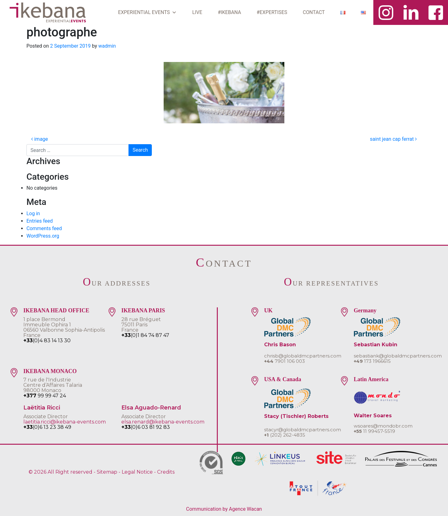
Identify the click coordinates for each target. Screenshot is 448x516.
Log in (33, 213)
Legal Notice (137, 472)
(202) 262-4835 (284, 435)
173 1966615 (372, 361)
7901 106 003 (284, 361)
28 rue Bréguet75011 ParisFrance (141, 324)
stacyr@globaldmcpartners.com (302, 430)
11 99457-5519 (374, 431)
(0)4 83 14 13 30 (47, 340)
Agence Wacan (245, 509)
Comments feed (44, 228)
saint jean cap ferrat (393, 139)
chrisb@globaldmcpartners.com (302, 356)
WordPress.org (42, 236)
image (39, 139)
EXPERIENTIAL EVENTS (147, 12)
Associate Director (45, 416)
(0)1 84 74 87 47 (145, 335)
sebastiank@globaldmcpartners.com (398, 356)
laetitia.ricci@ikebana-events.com (64, 422)
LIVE (197, 12)
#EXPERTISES (272, 12)
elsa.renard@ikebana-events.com (162, 422)
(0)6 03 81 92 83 (145, 427)
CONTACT (314, 12)
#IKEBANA (229, 12)
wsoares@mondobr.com (383, 426)
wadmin (107, 46)
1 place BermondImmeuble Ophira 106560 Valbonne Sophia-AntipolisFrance (64, 327)
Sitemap (107, 472)
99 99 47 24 (44, 396)
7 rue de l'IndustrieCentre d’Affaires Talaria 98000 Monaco (52, 385)
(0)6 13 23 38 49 (47, 427)
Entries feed (39, 221)
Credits (166, 472)
